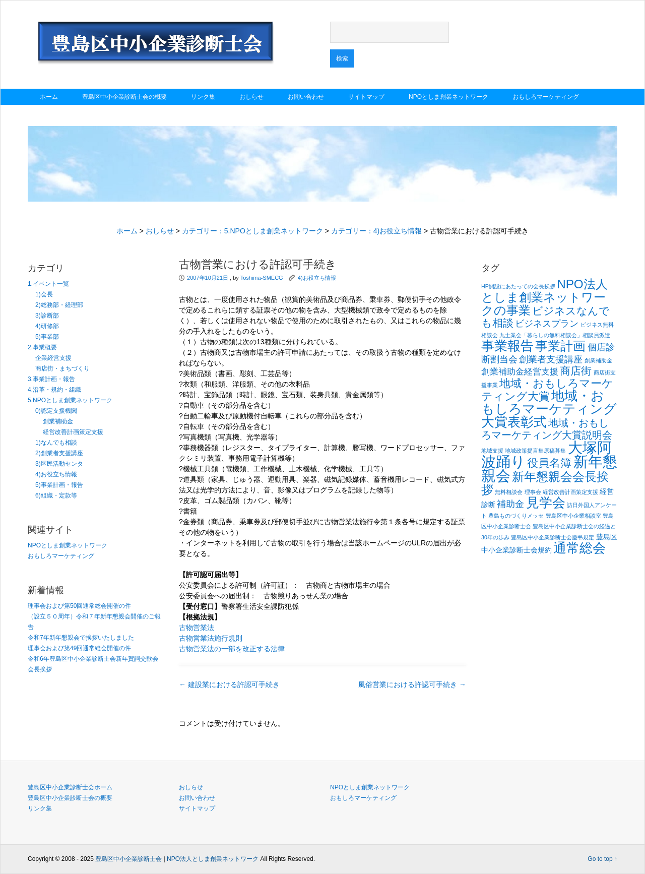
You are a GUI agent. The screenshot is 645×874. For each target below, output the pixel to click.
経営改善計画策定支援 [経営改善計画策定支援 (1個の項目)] (570, 492)
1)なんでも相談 (56, 442)
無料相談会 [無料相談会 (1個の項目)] (509, 492)
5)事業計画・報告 (59, 484)
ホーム (49, 96)
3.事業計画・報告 (51, 379)
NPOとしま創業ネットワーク (448, 96)
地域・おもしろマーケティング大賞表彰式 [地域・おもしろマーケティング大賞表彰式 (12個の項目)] (549, 408)
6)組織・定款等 (56, 495)
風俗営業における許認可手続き (412, 684)
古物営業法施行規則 (210, 638)
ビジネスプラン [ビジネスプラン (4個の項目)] (546, 323)
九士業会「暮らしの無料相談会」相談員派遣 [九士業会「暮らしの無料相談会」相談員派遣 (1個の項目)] (554, 335)
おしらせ (251, 96)
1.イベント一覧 (48, 283)
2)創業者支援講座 (59, 453)
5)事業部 (47, 336)
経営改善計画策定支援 (73, 431)
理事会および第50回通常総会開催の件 (79, 605)
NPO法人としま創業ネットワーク (213, 858)
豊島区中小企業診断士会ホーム (70, 787)
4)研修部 (47, 326)
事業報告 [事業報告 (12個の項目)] (507, 345)
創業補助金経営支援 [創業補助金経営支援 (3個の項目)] (519, 371)
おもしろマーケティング (545, 96)
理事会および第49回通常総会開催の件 (79, 648)
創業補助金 (58, 421)
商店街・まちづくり (62, 368)
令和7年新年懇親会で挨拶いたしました (81, 637)
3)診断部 (47, 315)
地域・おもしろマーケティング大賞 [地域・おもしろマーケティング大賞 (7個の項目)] (547, 390)
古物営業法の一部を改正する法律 (232, 649)
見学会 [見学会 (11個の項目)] (545, 502)
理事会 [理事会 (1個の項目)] (533, 492)
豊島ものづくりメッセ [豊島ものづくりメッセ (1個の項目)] (516, 516)
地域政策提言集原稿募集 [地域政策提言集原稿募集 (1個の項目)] (535, 451)
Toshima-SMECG (261, 278)
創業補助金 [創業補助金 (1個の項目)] (598, 360)
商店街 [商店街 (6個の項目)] (576, 371)
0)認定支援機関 (56, 410)
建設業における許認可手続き (229, 684)
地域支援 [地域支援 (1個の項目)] (492, 451)
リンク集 (203, 96)
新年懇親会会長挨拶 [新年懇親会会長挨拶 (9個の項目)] (545, 483)
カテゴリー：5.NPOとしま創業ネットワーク (252, 231)
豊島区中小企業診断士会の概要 (124, 96)
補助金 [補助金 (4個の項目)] (510, 503)
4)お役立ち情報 (56, 474)
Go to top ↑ (602, 858)
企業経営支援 (53, 357)
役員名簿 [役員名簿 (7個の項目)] (549, 463)
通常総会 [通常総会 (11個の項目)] (579, 548)
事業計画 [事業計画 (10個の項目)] (560, 346)
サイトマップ (366, 96)
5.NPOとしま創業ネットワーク (70, 400)
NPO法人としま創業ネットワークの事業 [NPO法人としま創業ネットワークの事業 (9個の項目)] (544, 297)
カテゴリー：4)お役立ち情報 (376, 231)
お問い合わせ (306, 96)
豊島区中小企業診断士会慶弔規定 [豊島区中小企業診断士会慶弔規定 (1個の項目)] (552, 537)
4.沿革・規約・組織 (54, 389)
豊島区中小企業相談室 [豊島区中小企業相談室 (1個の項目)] (573, 516)
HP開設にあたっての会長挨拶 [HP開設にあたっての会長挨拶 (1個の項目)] (518, 286)
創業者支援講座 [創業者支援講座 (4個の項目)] (551, 359)
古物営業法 (196, 627)
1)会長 (44, 294)
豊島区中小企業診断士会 (128, 858)
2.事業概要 (42, 347)
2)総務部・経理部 (59, 304)
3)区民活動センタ (59, 463)
